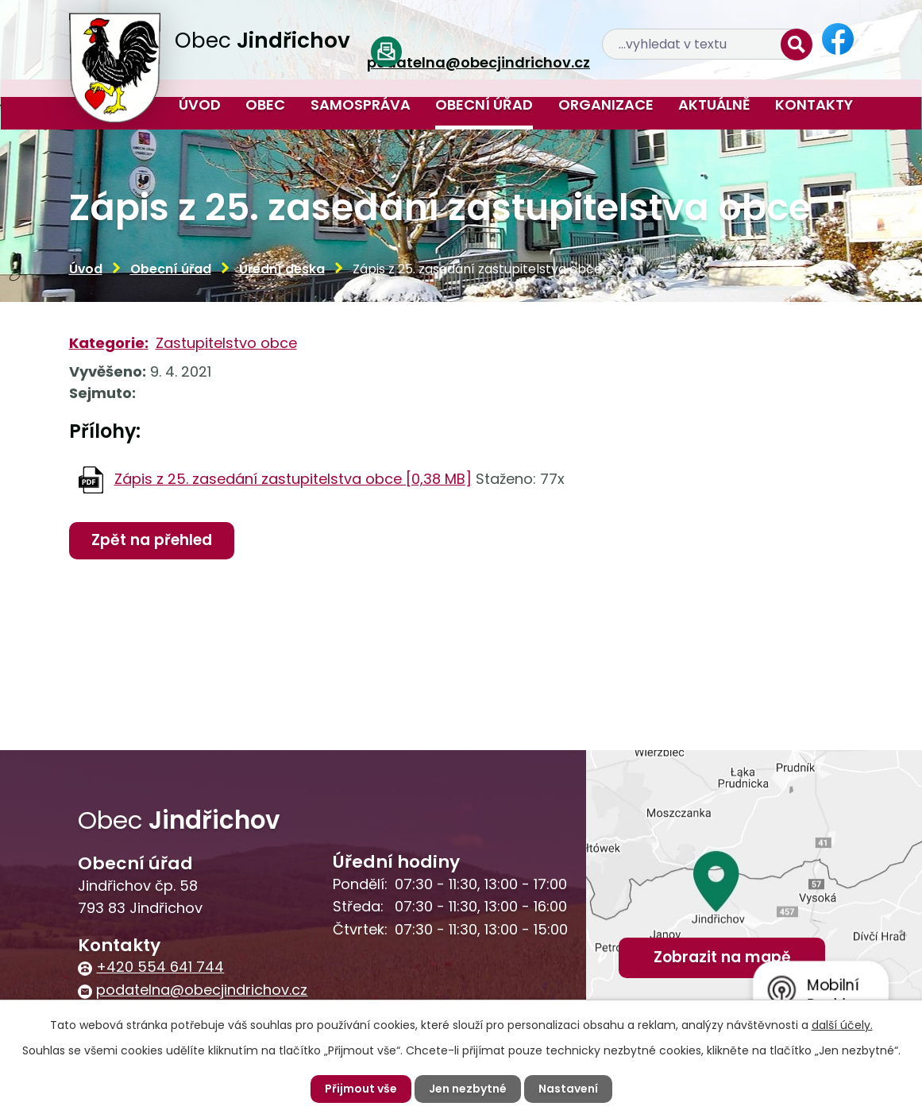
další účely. (842, 1025)
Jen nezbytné (468, 1089)
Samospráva (361, 104)
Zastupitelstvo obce (226, 343)
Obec (265, 104)
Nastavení (568, 1089)
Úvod (200, 104)
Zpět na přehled (151, 540)
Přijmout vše (361, 1089)
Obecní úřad (484, 104)
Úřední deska (282, 269)
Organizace (606, 104)
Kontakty (814, 104)
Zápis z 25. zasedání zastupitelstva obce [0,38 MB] (293, 479)
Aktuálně (714, 104)
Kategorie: (109, 343)
